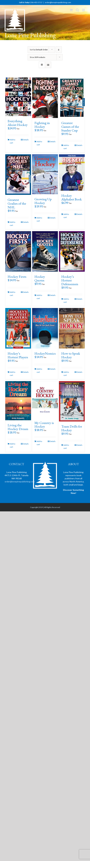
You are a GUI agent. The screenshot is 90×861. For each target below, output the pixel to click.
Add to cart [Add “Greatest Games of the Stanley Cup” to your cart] (66, 147)
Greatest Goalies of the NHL (17, 203)
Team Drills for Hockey (71, 428)
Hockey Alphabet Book (71, 197)
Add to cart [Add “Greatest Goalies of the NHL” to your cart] (12, 223)
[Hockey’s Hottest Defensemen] (72, 251)
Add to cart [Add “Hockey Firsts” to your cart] (12, 293)
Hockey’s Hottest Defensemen (69, 280)
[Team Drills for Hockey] (72, 401)
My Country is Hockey (44, 425)
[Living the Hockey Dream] (18, 400)
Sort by (39, 49)
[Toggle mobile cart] (71, 10)
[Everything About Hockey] (18, 96)
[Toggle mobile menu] (83, 10)
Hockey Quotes (39, 278)
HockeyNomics (45, 353)
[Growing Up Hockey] (45, 174)
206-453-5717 (36, 2)
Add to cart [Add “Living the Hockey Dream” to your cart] (12, 445)
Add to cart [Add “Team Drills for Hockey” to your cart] (66, 446)
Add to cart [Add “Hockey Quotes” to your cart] (39, 296)
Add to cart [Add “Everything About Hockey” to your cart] (12, 141)
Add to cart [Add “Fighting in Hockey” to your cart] (39, 143)
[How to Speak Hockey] (72, 328)
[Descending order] (59, 49)
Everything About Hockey (18, 123)
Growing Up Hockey (43, 201)
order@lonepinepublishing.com (58, 2)
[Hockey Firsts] (18, 251)
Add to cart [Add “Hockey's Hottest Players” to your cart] (12, 373)
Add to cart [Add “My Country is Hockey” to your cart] (39, 443)
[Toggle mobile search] (77, 10)
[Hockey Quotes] (45, 251)
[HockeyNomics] (45, 328)
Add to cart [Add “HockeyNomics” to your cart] (39, 370)
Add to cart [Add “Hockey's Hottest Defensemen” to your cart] (66, 300)
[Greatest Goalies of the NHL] (18, 174)
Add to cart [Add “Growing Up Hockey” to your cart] (39, 219)
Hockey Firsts (17, 276)
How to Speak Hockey (70, 355)
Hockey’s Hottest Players (18, 355)
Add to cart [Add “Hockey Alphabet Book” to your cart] (66, 215)
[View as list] (48, 65)
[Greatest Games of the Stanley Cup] (72, 97)
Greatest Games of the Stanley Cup (70, 127)
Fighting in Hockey (42, 125)
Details (26, 139)
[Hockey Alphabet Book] (72, 172)
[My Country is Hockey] (45, 399)
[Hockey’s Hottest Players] (18, 328)
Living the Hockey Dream (18, 427)
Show (37, 57)
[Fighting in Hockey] (45, 97)
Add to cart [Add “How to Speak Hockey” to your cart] (66, 373)
